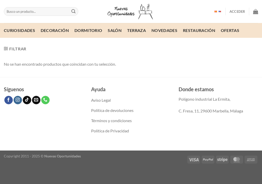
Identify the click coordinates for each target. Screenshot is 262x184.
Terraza (136, 30)
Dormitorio (88, 30)
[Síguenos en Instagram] (18, 100)
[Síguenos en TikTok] (27, 100)
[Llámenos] (45, 100)
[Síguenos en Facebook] (8, 100)
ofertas (230, 30)
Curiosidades (19, 30)
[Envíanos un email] (36, 100)
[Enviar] (73, 11)
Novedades (164, 30)
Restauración (199, 30)
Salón (115, 30)
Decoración (55, 30)
